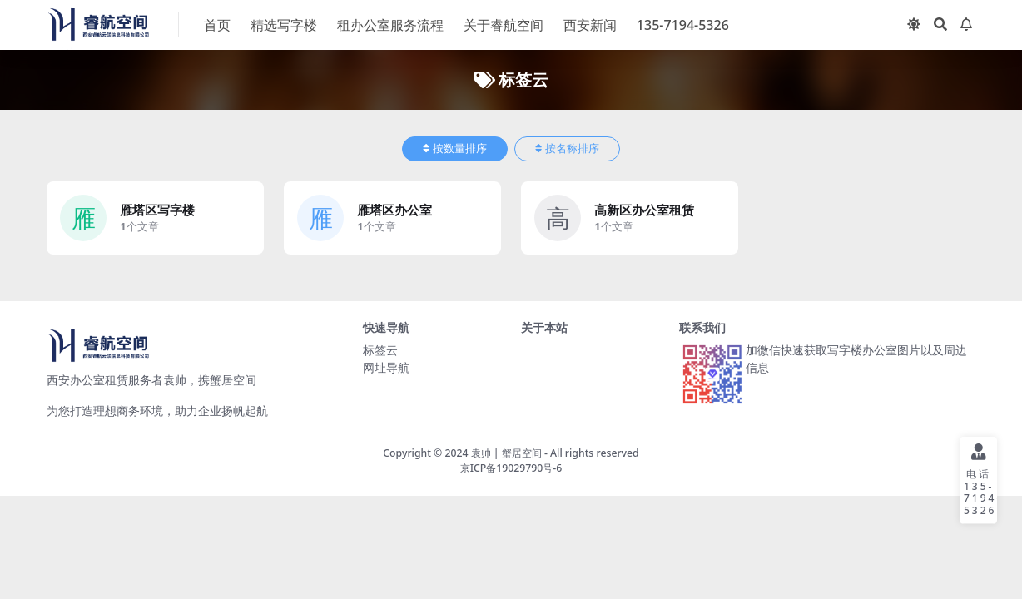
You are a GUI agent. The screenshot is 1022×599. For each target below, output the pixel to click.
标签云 (380, 350)
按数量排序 (455, 148)
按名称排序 (567, 148)
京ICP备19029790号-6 (511, 468)
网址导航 (386, 367)
